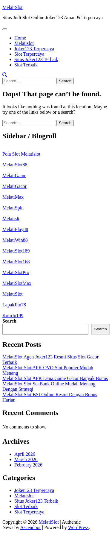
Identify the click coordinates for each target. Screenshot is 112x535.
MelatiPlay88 (15, 229)
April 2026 (24, 454)
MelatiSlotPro (15, 272)
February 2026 (28, 464)
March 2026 (26, 459)
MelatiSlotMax (16, 283)
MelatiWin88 (15, 240)
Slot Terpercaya (29, 54)
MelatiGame (14, 175)
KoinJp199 (12, 315)
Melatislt (10, 218)
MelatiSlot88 (14, 164)
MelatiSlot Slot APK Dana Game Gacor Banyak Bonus (55, 378)
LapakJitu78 (14, 304)
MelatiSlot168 (16, 261)
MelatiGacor (14, 186)
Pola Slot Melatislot (21, 153)
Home (20, 37)
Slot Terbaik (26, 64)
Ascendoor (30, 527)
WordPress (78, 527)
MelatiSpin (13, 207)
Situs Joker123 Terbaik (36, 59)
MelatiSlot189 (16, 250)
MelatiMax (13, 197)
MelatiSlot (12, 7)
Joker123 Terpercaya (34, 48)
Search (9, 320)
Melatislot (24, 43)
